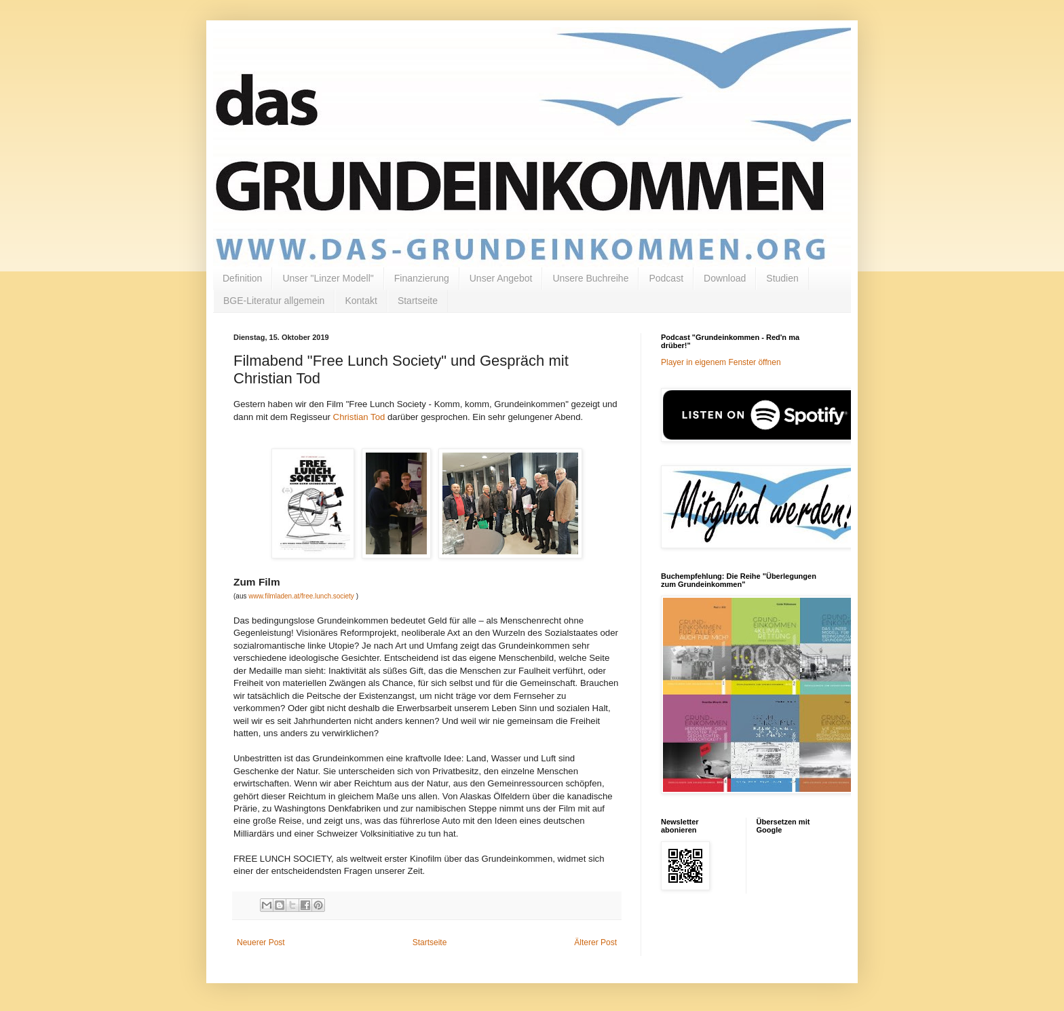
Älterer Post (595, 942)
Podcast (666, 278)
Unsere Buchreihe (590, 278)
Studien (782, 278)
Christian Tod (359, 417)
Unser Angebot (501, 278)
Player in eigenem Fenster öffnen (721, 362)
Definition (242, 278)
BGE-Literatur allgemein (273, 300)
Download (725, 278)
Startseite (418, 300)
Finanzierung (421, 278)
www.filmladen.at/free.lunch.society (301, 596)
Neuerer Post (261, 942)
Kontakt (361, 300)
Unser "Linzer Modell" (327, 278)
